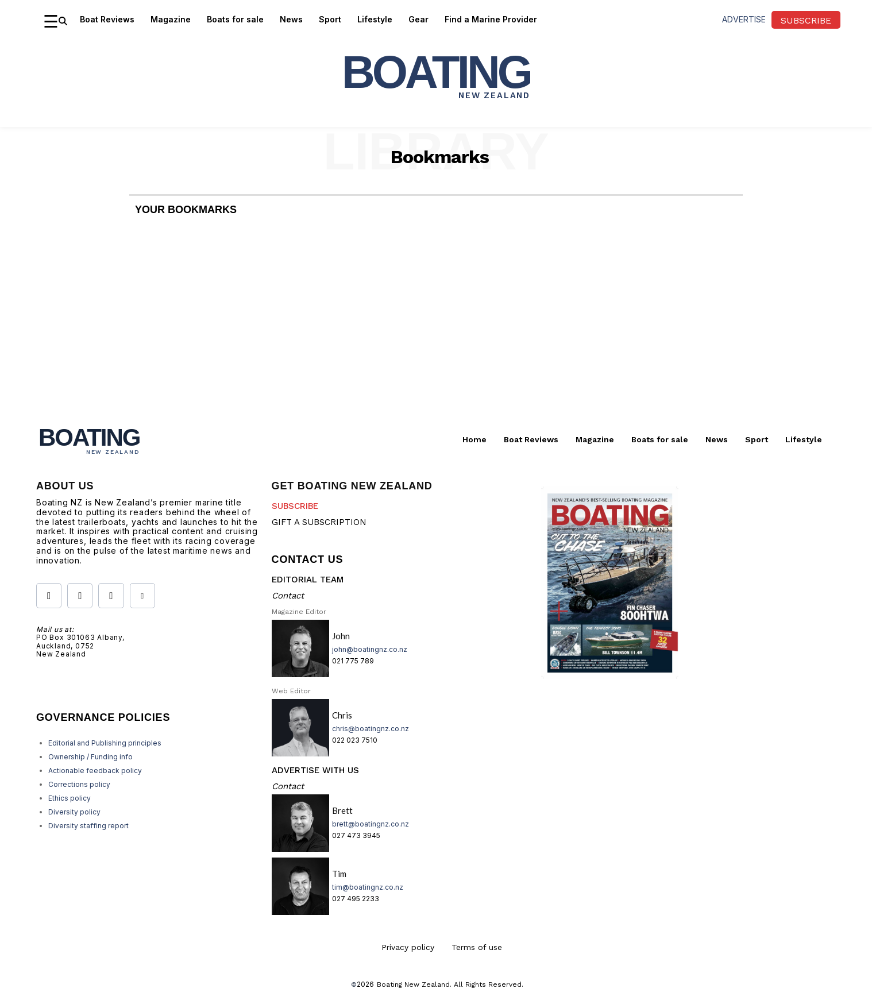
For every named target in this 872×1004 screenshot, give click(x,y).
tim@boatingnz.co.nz (367, 887)
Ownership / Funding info (90, 756)
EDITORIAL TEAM (308, 579)
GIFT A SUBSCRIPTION (319, 522)
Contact (288, 595)
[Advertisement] (436, 325)
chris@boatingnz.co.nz (370, 728)
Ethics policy (69, 798)
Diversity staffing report (88, 825)
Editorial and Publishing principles (104, 743)
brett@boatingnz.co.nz (370, 824)
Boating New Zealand (413, 984)
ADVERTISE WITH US (315, 770)
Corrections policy (79, 784)
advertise (744, 19)
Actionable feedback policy (95, 770)
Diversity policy (74, 812)
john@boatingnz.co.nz (369, 649)
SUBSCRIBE (295, 506)
